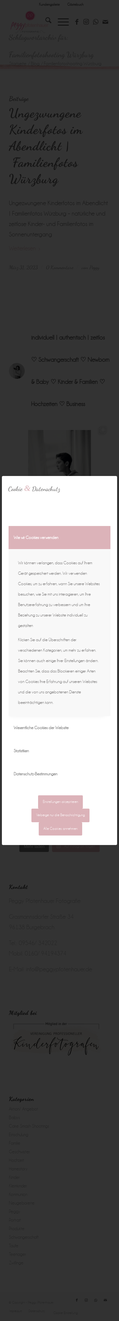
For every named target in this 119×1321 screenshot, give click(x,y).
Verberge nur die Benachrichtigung (60, 815)
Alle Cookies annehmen (60, 829)
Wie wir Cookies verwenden (36, 537)
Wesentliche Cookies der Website (41, 727)
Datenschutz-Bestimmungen (35, 774)
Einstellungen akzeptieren (60, 802)
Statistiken (21, 750)
